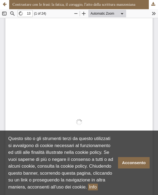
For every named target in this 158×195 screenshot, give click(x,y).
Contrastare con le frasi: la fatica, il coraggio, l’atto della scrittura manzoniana (73, 4)
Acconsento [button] (134, 162)
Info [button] (93, 187)
